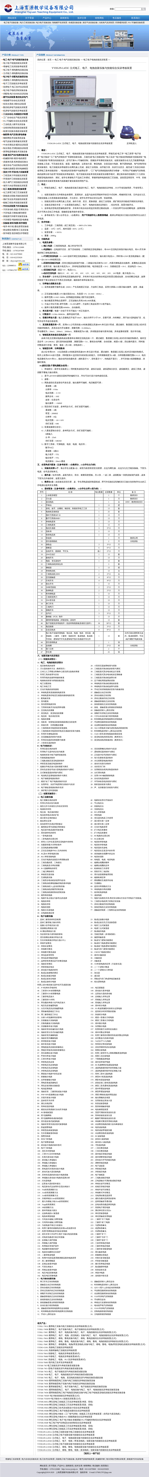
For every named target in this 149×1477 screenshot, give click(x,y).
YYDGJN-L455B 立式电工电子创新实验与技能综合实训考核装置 (66, 1435)
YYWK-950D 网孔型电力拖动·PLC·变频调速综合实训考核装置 (64, 1417)
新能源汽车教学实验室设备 (15, 216)
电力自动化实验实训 (30, 1459)
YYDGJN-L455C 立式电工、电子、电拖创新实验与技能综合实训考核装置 (70, 1438)
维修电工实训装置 (13, 1459)
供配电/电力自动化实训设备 (15, 94)
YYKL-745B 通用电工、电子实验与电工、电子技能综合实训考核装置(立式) (70, 1329)
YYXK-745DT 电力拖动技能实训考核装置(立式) (58, 1396)
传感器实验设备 (75, 23)
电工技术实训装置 (47, 1459)
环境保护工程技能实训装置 (15, 179)
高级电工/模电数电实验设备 (15, 80)
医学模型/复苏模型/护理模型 (16, 233)
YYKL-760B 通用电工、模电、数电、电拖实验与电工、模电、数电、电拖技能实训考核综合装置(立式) (83, 1341)
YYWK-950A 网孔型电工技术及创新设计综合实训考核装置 (63, 1408)
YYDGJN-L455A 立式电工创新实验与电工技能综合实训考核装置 (66, 1432)
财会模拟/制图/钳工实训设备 (16, 230)
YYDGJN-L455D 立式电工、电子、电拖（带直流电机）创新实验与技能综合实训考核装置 (77, 1441)
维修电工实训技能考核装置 (15, 66)
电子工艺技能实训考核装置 (15, 83)
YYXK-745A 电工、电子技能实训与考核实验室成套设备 (62, 1371)
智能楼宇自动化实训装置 (14, 100)
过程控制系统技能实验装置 (15, 128)
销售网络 (87, 1466)
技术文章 (78, 1466)
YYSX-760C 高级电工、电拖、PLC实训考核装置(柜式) (61, 1359)
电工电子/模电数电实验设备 (15, 70)
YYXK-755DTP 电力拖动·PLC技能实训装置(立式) (59, 1398)
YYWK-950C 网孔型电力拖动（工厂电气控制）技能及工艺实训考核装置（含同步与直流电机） (79, 1414)
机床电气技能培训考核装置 (15, 111)
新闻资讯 (69, 1466)
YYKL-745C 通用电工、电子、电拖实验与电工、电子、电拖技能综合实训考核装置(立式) (76, 1332)
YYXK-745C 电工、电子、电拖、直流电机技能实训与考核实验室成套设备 (70, 1377)
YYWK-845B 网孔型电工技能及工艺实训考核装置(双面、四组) (65, 1404)
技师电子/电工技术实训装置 (15, 87)
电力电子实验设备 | (44, 23)
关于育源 (52, 1466)
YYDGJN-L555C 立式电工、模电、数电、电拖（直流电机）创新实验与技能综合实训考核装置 (79, 1450)
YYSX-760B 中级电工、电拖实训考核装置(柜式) (58, 1356)
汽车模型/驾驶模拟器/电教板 (16, 219)
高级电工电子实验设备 (65, 1459)
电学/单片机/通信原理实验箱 (16, 226)
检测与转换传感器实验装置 (15, 131)
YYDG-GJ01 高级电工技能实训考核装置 (55, 1347)
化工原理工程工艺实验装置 (15, 192)
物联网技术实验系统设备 (14, 138)
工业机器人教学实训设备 (14, 124)
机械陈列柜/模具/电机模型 (15, 158)
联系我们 (105, 1466)
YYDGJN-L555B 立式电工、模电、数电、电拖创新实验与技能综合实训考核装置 (73, 1447)
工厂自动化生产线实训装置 (15, 117)
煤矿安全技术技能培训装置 (15, 199)
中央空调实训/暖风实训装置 (15, 145)
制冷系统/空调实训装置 (115, 1459)
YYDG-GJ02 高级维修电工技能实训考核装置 (57, 1350)
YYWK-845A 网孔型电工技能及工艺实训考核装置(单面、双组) (65, 1402)
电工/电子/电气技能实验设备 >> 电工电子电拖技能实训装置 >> (82, 59)
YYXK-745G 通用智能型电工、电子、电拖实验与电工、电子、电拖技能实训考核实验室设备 (78, 1389)
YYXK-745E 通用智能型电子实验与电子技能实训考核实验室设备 (66, 1383)
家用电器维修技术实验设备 (15, 151)
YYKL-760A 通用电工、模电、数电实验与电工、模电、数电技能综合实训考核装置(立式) (76, 1338)
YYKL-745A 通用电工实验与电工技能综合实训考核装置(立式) (64, 1326)
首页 (49, 59)
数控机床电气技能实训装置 (15, 107)
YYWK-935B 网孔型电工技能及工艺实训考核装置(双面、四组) (65, 1429)
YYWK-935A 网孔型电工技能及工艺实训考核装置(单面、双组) (65, 1426)
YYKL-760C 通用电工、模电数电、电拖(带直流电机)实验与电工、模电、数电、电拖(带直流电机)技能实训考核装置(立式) (91, 1344)
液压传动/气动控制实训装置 (15, 165)
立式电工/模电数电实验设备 (15, 73)
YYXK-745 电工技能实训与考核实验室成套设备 (58, 1365)
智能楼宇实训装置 (60, 23)
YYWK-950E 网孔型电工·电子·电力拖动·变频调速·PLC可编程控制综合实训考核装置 (74, 1420)
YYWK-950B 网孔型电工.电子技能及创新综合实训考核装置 (63, 1411)
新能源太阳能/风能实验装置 (15, 196)
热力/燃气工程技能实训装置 (15, 182)
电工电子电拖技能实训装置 (15, 63)
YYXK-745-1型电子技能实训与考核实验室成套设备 (60, 1368)
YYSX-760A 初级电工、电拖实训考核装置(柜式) (58, 1353)
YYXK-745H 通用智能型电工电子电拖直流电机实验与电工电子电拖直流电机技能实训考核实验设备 (81, 1392)
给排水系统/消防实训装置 (14, 104)
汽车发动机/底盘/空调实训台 (16, 209)
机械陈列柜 (100, 1459)
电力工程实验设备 (27, 23)
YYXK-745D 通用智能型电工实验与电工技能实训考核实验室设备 (66, 1380)
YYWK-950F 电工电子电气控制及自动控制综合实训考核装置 (64, 1423)
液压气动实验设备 (90, 23)
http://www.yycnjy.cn (70, 1469)
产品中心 (61, 1466)
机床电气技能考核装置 (85, 1459)
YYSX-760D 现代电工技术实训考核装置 (55, 1362)
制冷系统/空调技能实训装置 (15, 148)
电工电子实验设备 (11, 23)
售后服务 (96, 1466)
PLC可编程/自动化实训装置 (15, 121)
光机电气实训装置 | (107, 23)
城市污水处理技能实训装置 (15, 185)
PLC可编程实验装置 (136, 23)
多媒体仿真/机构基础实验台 (15, 162)
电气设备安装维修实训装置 (15, 141)
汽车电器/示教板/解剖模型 (15, 213)
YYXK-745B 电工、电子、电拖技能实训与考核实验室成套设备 (65, 1374)
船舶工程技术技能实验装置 (15, 202)
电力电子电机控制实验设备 (15, 90)
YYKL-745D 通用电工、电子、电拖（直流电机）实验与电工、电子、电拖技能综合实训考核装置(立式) (83, 1335)
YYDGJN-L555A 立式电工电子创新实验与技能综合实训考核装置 (66, 1444)
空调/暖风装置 (121, 23)
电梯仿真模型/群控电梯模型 (15, 168)
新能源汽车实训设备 (135, 1459)
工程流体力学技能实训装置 (15, 175)
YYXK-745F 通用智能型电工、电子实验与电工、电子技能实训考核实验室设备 (72, 1386)
